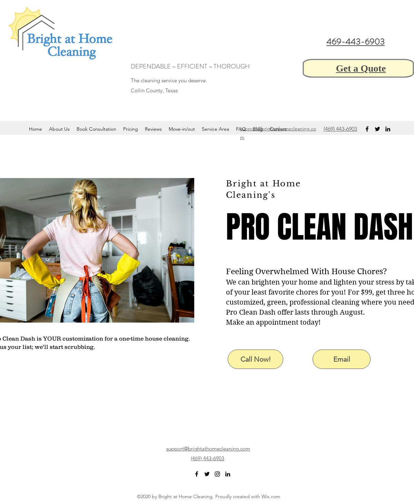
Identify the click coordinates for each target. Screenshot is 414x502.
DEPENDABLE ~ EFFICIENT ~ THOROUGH (190, 66)
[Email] (342, 359)
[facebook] (367, 129)
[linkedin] (387, 129)
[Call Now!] (255, 359)
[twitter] (377, 129)
